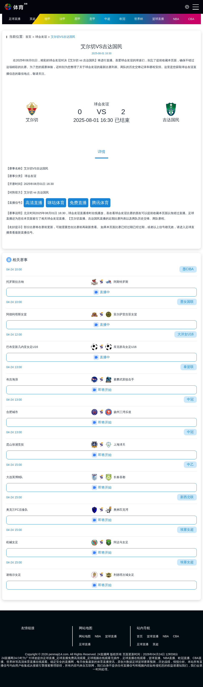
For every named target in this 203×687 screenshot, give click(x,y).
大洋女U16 (186, 334)
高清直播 (34, 202)
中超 (107, 18)
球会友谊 (41, 36)
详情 (101, 152)
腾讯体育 (100, 202)
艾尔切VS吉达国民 (63, 36)
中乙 (190, 464)
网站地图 (85, 636)
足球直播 (14, 18)
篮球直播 (158, 18)
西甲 (77, 18)
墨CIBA (188, 269)
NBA (176, 19)
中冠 (190, 399)
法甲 (62, 18)
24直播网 (103, 654)
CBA (191, 19)
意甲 (92, 18)
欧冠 (122, 18)
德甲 (47, 18)
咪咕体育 (56, 202)
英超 (33, 18)
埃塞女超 (187, 529)
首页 (28, 36)
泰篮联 (189, 367)
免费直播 (78, 202)
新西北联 (187, 497)
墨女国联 (187, 301)
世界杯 (138, 18)
